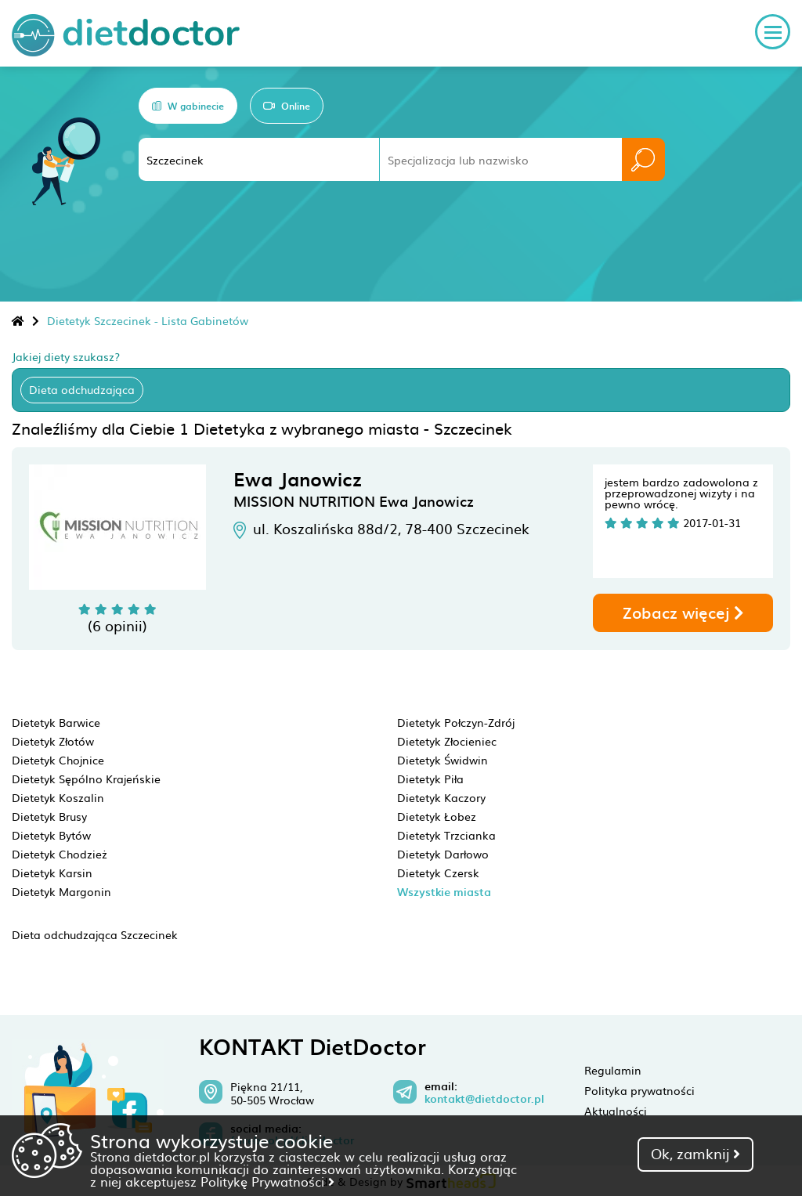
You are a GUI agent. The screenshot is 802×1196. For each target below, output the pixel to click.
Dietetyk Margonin (61, 891)
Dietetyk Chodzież (59, 854)
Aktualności (615, 1110)
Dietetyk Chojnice (58, 760)
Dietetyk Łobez (436, 816)
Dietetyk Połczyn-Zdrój (456, 722)
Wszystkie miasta (444, 891)
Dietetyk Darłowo (443, 854)
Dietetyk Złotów (53, 741)
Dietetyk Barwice (56, 722)
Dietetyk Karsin (52, 872)
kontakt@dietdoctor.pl (484, 1098)
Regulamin (612, 1070)
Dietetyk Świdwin (442, 760)
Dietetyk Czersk (438, 872)
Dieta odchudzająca (82, 389)
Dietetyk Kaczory (441, 797)
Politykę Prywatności (267, 1181)
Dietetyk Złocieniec (447, 741)
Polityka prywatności (639, 1090)
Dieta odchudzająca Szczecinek (95, 934)
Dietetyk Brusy (49, 816)
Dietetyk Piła (430, 778)
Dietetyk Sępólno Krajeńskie (86, 778)
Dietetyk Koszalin (58, 797)
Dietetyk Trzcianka (446, 835)
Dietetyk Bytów (51, 835)
